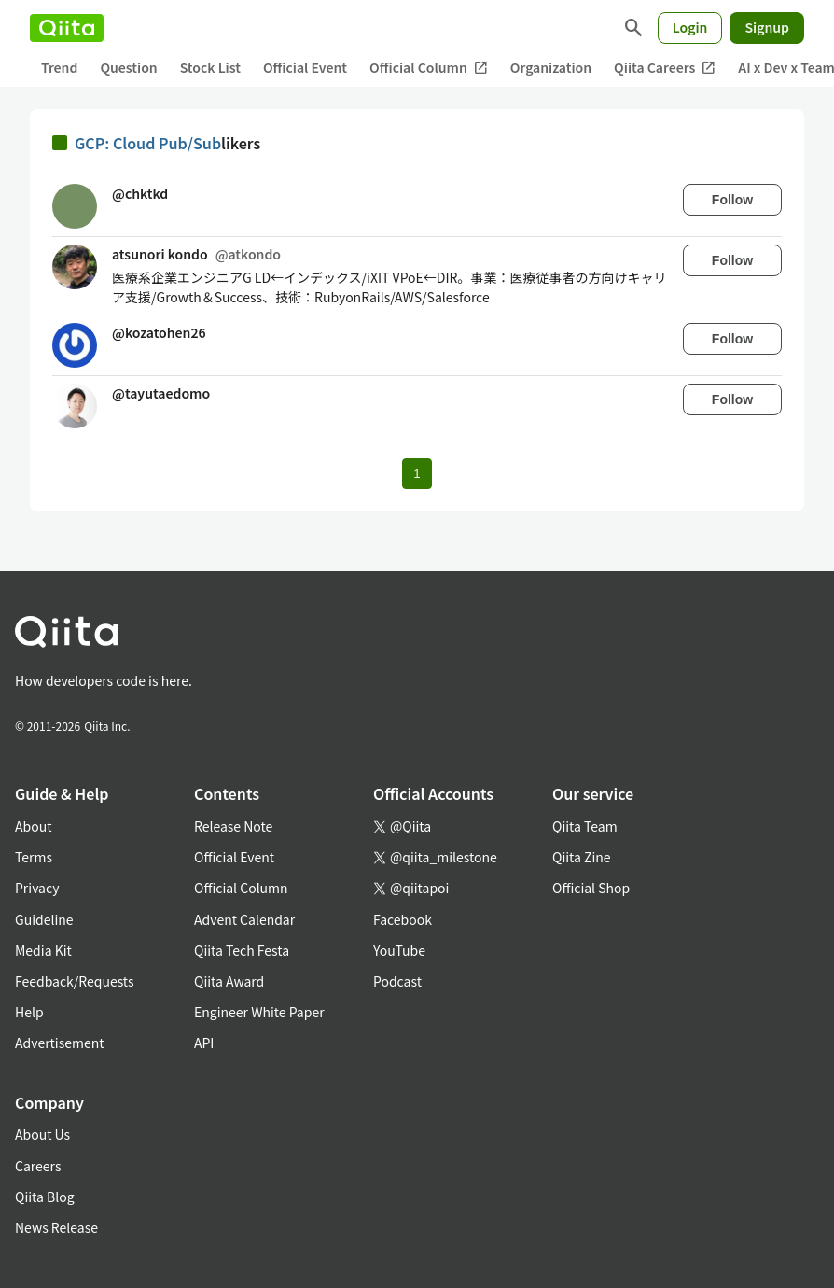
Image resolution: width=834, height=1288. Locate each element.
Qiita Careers (665, 67)
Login (690, 27)
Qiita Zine (581, 856)
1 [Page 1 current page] (416, 474)
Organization (550, 67)
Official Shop (591, 887)
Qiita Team (585, 826)
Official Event (305, 67)
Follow (732, 199)
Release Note (233, 826)
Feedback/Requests (74, 981)
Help (29, 1011)
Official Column (428, 67)
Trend (59, 67)
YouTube (399, 950)
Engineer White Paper (259, 1011)
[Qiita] (67, 28)
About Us (42, 1134)
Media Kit (43, 950)
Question (128, 67)
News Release (56, 1227)
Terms (33, 856)
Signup (766, 27)
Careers (38, 1165)
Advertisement (59, 1042)
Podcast (397, 981)
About (33, 826)
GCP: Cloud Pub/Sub (148, 143)
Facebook (402, 919)
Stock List (210, 67)
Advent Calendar (244, 919)
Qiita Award (229, 981)
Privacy (37, 887)
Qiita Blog (45, 1196)
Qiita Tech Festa (241, 950)
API (204, 1042)
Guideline (44, 919)
